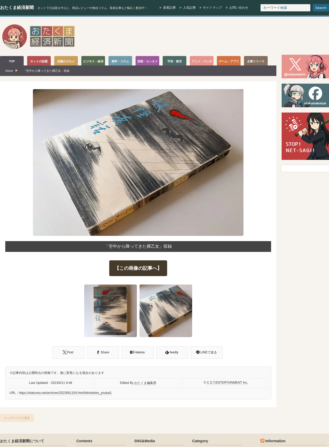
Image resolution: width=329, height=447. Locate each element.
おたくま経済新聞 (17, 7)
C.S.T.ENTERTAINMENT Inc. (227, 382)
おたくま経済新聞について (22, 441)
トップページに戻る (17, 417)
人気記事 (189, 7)
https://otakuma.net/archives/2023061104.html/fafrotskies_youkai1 (65, 393)
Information (275, 441)
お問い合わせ (238, 7)
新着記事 (169, 7)
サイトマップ (212, 7)
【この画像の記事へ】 (138, 268)
